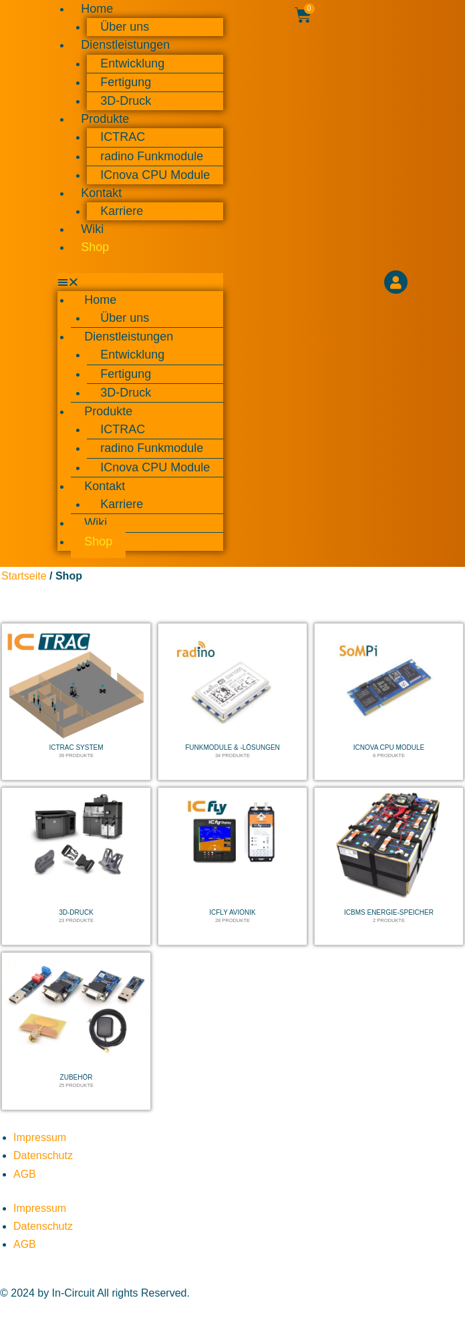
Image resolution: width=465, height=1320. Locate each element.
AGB (24, 1174)
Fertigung (125, 82)
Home (100, 299)
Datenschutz (43, 1155)
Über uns (124, 26)
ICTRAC (122, 137)
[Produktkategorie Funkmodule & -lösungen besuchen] (232, 702)
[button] (140, 282)
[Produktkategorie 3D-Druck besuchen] (76, 866)
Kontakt (101, 193)
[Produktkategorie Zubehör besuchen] (76, 1031)
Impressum (39, 1137)
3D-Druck (125, 100)
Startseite (24, 576)
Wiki (92, 229)
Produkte (105, 119)
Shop (95, 247)
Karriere (121, 211)
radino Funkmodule (151, 156)
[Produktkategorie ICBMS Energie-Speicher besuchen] (389, 866)
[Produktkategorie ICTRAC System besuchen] (76, 702)
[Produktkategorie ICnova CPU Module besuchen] (389, 702)
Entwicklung (132, 63)
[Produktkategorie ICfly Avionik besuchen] (232, 866)
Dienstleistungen (125, 44)
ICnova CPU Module (155, 175)
